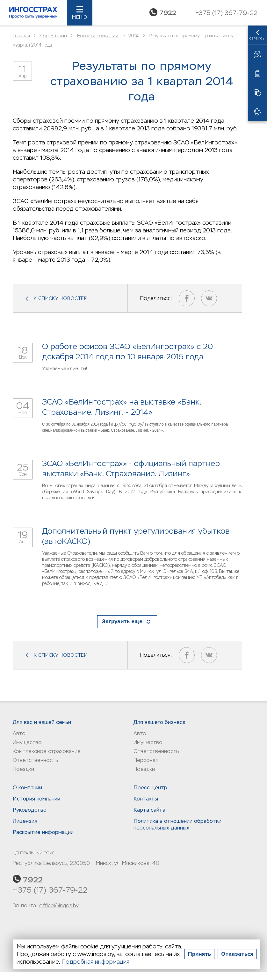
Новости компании (97, 36)
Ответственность (35, 760)
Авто (19, 733)
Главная (21, 36)
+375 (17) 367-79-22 (50, 890)
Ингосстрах (33, 13)
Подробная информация (95, 961)
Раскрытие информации (43, 832)
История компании (36, 798)
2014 (133, 36)
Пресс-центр (150, 787)
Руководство (30, 810)
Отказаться (237, 954)
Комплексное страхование (47, 751)
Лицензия (25, 821)
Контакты (146, 798)
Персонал (146, 760)
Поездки (23, 769)
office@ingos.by (59, 905)
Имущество (27, 742)
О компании (53, 36)
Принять (199, 954)
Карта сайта (149, 810)
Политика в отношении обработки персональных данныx (177, 824)
